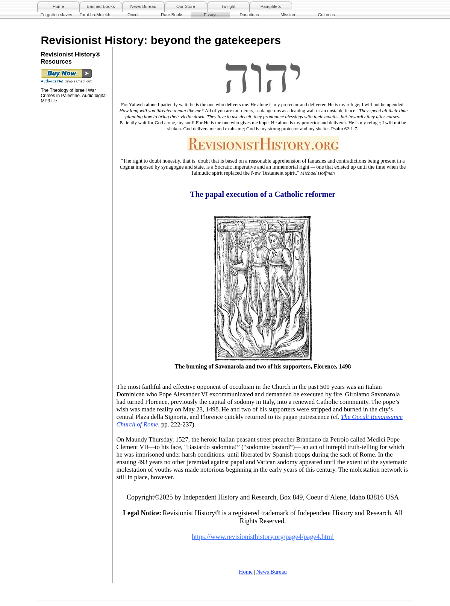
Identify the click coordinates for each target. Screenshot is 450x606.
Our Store (185, 6)
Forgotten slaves (56, 14)
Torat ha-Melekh (95, 14)
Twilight (228, 6)
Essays (211, 14)
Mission (287, 14)
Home (58, 6)
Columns (326, 14)
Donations (249, 14)
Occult (133, 14)
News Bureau (143, 6)
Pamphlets (271, 6)
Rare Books (172, 14)
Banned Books (101, 6)
